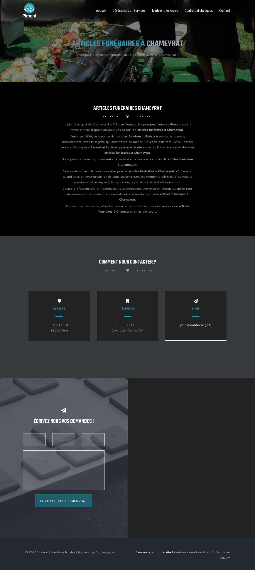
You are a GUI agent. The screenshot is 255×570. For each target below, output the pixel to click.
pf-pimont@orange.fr (195, 325)
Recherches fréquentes (96, 552)
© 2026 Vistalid (36, 552)
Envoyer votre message (64, 501)
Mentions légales (63, 552)
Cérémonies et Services (129, 10)
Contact (224, 10)
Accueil (101, 10)
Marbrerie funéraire (165, 10)
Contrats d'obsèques (199, 10)
